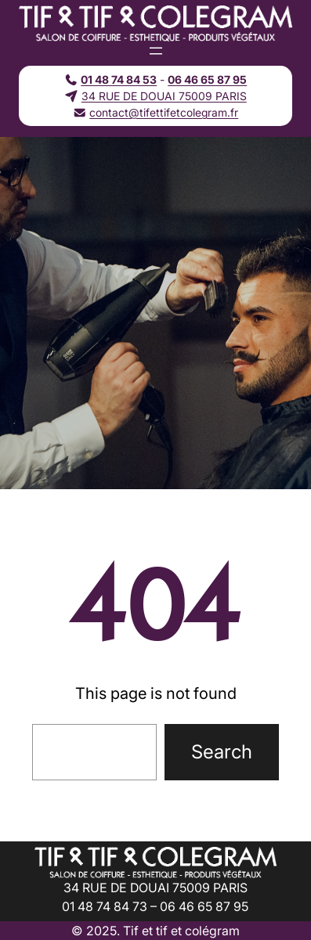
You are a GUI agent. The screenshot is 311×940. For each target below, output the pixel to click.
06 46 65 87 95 (207, 79)
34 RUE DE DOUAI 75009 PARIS (164, 96)
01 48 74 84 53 (119, 79)
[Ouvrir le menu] (155, 50)
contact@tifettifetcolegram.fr (163, 112)
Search (221, 751)
